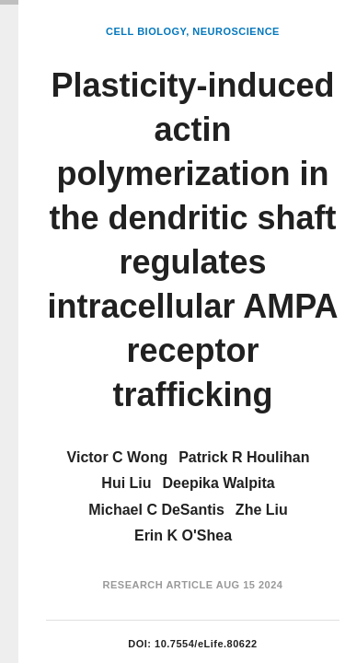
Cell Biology (146, 31)
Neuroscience (236, 31)
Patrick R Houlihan (243, 457)
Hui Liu (126, 483)
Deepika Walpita (219, 483)
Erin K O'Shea (183, 535)
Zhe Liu (262, 510)
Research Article (158, 584)
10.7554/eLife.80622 (206, 643)
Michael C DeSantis (156, 510)
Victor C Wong (117, 457)
